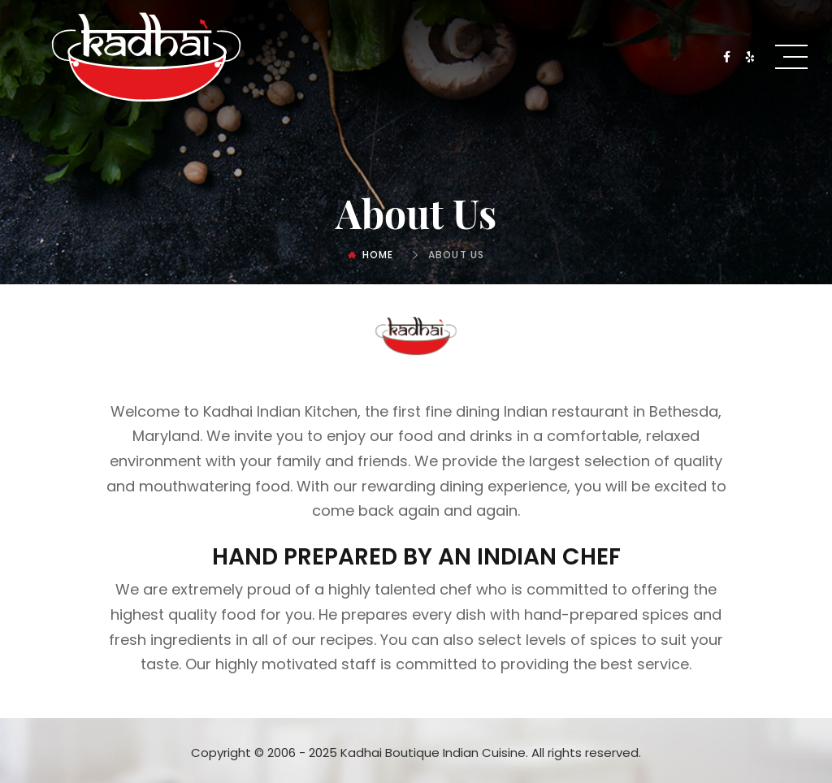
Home (378, 255)
